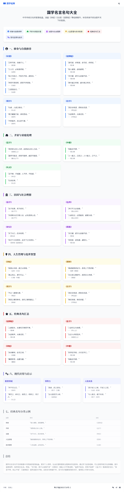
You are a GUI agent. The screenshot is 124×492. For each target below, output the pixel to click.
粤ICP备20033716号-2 (62, 487)
